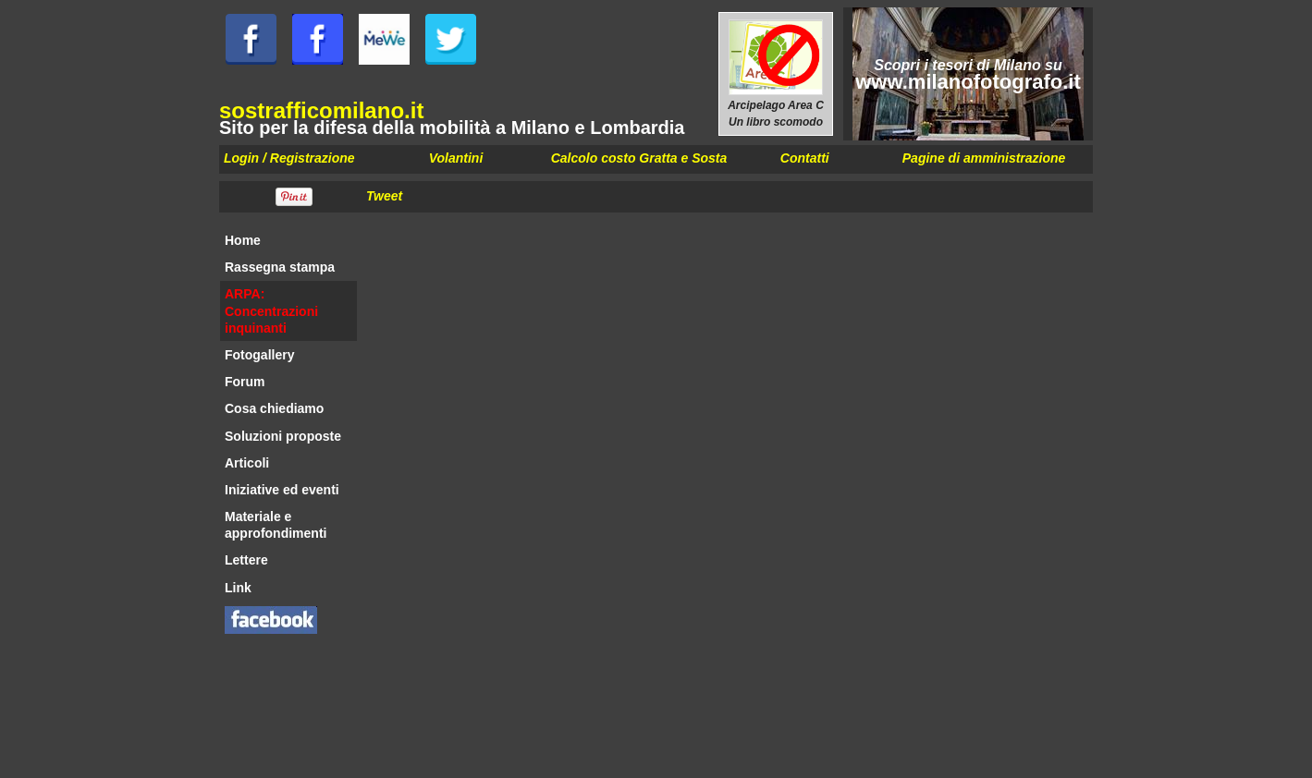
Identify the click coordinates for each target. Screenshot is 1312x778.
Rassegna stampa (280, 267)
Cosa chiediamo (274, 408)
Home (243, 240)
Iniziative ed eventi (282, 489)
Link (238, 587)
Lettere (246, 560)
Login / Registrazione (289, 158)
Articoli (247, 463)
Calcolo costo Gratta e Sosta (639, 158)
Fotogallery (259, 354)
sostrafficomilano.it (321, 110)
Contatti (804, 158)
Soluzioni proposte (283, 436)
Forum (245, 381)
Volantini (456, 158)
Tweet (384, 195)
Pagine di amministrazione (984, 158)
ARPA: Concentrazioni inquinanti (271, 310)
